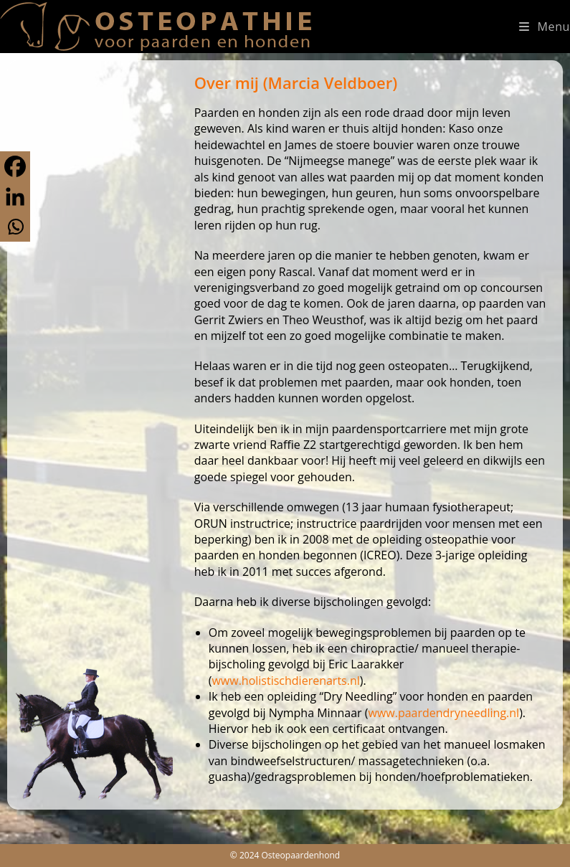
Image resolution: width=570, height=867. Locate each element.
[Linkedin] (15, 196)
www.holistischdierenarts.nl (285, 680)
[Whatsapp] (15, 227)
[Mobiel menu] (544, 26)
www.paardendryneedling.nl (443, 713)
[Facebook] (15, 166)
